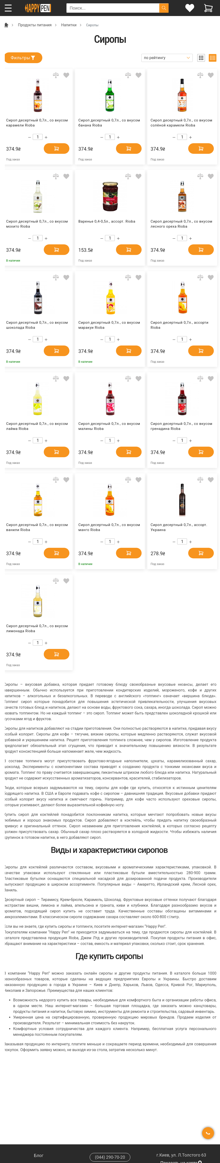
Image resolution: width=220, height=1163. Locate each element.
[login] (190, 8)
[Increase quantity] (46, 137)
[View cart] (208, 8)
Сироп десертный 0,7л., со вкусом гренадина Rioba (181, 426)
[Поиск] (164, 8)
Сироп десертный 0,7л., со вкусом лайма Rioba (37, 426)
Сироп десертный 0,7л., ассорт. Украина (179, 527)
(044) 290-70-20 (110, 1157)
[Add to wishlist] (66, 75)
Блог (39, 1155)
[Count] (38, 137)
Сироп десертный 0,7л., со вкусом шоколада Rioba (37, 325)
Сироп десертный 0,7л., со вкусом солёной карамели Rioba (181, 122)
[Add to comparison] (56, 75)
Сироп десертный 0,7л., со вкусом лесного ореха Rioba (181, 224)
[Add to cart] (55, 148)
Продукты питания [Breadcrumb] (35, 25)
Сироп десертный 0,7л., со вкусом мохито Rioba (37, 224)
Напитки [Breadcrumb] (69, 25)
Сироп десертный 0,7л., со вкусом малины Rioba (109, 426)
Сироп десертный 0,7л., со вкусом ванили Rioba (37, 527)
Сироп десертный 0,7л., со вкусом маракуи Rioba (109, 325)
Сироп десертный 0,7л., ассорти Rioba (180, 325)
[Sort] (167, 58)
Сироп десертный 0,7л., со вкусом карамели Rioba (37, 122)
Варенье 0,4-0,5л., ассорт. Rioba (106, 221)
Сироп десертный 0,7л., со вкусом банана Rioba (109, 122)
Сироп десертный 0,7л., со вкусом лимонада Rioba (37, 628)
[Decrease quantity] (29, 137)
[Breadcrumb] (6, 24)
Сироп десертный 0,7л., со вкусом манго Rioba (109, 527)
